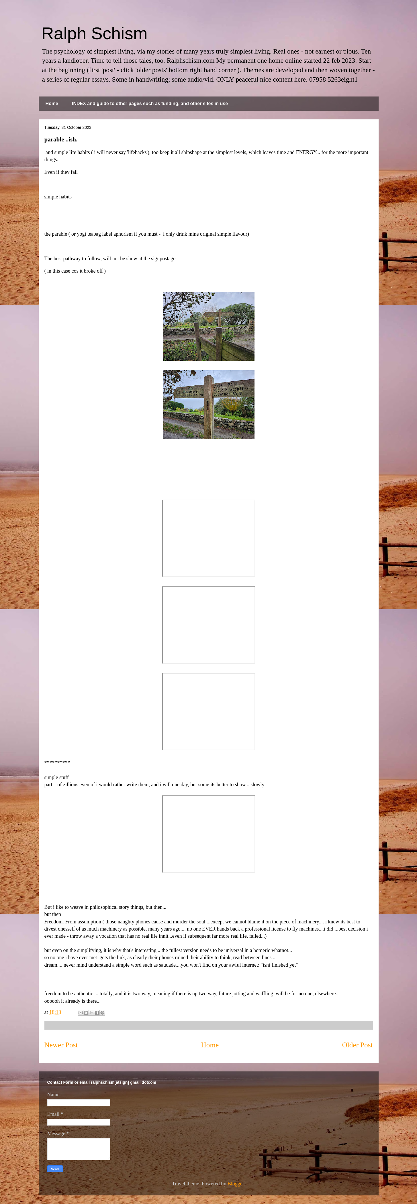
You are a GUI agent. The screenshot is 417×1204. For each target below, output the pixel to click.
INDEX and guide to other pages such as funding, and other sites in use (150, 103)
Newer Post (61, 1045)
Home (52, 103)
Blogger (236, 1184)
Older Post (357, 1045)
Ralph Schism (95, 33)
